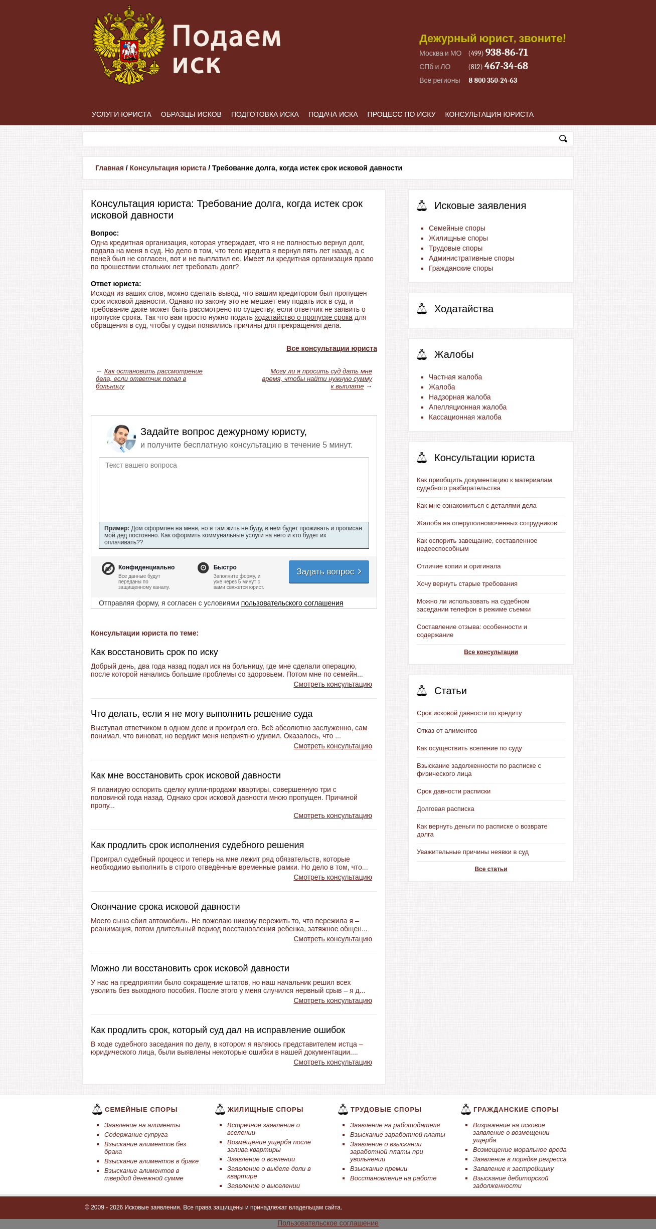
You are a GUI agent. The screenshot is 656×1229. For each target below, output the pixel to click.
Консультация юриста (489, 114)
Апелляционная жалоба (468, 407)
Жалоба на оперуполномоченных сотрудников (487, 523)
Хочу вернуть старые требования (467, 583)
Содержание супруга (136, 1134)
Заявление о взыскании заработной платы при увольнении (386, 1151)
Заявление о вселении (261, 1159)
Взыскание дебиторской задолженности (511, 1181)
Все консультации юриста (331, 348)
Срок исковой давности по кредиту (469, 713)
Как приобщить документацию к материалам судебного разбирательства (484, 484)
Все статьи (490, 869)
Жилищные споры (458, 238)
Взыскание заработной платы (397, 1134)
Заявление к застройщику (513, 1168)
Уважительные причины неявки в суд (473, 852)
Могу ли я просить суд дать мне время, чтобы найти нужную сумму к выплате (317, 378)
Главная (109, 168)
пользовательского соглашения (292, 603)
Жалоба (442, 387)
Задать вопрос (329, 571)
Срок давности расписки (453, 791)
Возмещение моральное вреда (520, 1149)
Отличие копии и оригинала (459, 566)
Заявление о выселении (263, 1185)
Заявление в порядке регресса (520, 1159)
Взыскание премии (378, 1168)
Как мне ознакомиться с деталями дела (477, 505)
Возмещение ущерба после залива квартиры (269, 1145)
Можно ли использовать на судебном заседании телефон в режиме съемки (474, 605)
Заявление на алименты (142, 1125)
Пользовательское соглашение (328, 1223)
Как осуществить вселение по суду (469, 748)
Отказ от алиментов (447, 730)
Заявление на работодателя (395, 1125)
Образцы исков (191, 114)
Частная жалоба (455, 377)
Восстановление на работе (393, 1178)
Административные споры (472, 258)
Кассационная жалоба (465, 417)
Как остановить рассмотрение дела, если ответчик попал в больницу (149, 378)
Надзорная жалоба (460, 397)
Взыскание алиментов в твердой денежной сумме (144, 1174)
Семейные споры (457, 228)
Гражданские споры (461, 268)
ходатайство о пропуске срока (304, 317)
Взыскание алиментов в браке (151, 1161)
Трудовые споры (455, 248)
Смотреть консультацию (332, 684)
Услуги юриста (121, 114)
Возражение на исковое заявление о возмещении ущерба (511, 1132)
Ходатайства (464, 308)
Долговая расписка (445, 808)
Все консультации (491, 652)
